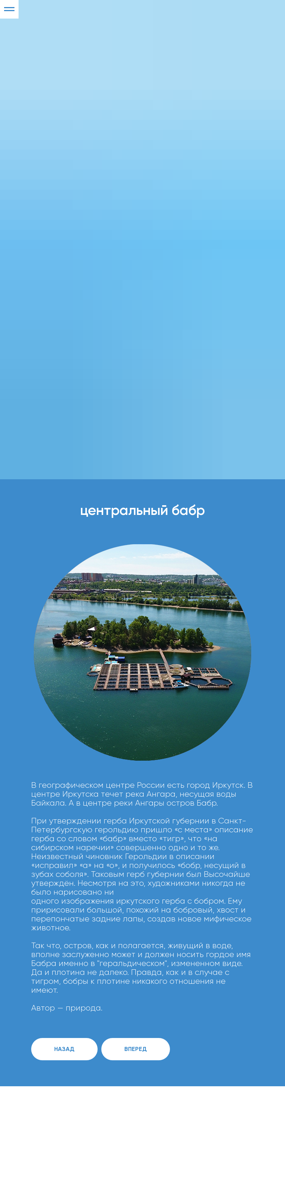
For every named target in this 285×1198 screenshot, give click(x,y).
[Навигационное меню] (9, 9)
